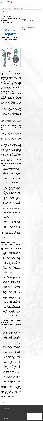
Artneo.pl (7, 418)
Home (1, 8)
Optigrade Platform (9, 414)
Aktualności (4, 8)
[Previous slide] (23, 33)
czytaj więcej (24, 22)
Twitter (8, 410)
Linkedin (3, 410)
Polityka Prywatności (15, 410)
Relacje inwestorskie (23, 414)
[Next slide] (27, 33)
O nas (4, 414)
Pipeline (14, 414)
